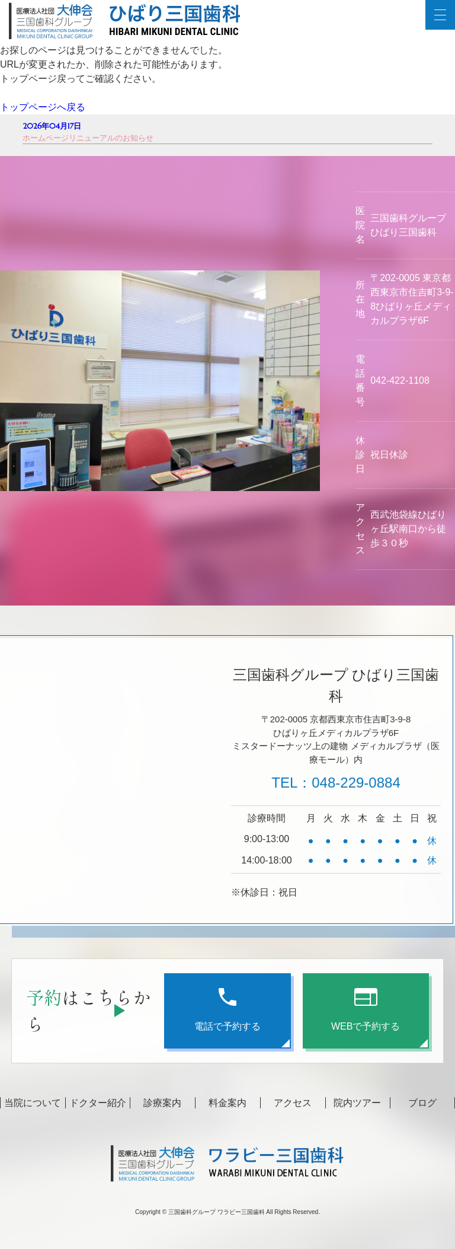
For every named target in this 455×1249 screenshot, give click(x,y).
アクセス (293, 1103)
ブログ (422, 1103)
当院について (32, 1103)
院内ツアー (357, 1103)
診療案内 (162, 1103)
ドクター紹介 (97, 1103)
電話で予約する (227, 1009)
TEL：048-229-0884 (335, 783)
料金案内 (227, 1103)
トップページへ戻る (42, 107)
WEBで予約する (365, 1009)
